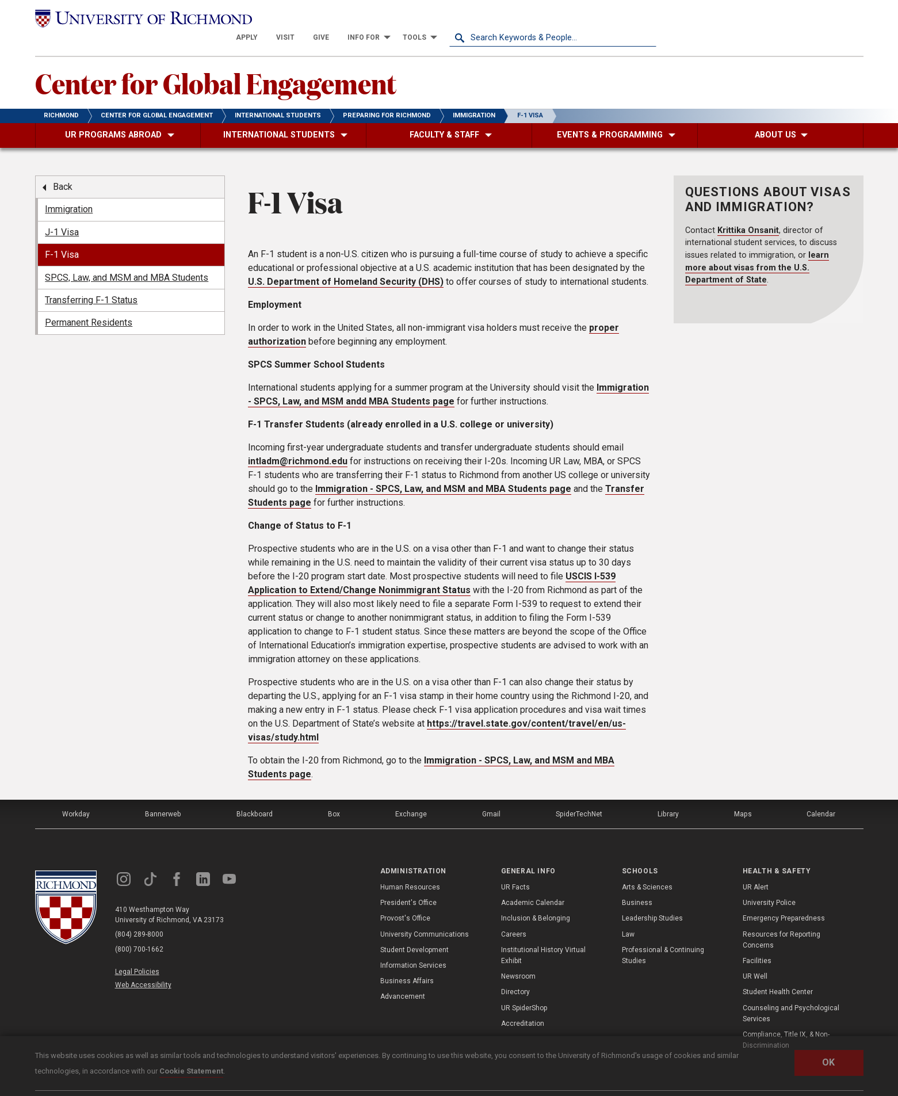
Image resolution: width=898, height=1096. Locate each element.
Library (668, 795)
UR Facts (515, 868)
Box (334, 795)
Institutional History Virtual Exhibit (543, 936)
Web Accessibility (143, 966)
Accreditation (522, 1004)
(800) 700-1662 (139, 930)
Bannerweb (163, 795)
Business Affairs (407, 962)
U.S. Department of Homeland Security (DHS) (346, 262)
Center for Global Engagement (215, 64)
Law (628, 915)
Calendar (821, 795)
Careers (513, 915)
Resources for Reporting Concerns (781, 920)
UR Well (755, 957)
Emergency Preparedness (784, 899)
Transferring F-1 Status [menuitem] (91, 281)
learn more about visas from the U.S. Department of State (757, 248)
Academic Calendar (532, 884)
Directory (515, 973)
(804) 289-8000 (139, 915)
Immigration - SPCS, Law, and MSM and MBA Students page (443, 469)
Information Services (413, 946)
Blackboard (254, 795)
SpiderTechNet (579, 795)
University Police (769, 884)
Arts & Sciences (647, 868)
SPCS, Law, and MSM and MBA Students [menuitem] (126, 258)
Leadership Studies (652, 899)
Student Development (414, 931)
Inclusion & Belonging (535, 899)
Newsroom (518, 957)
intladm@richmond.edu (297, 441)
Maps (742, 795)
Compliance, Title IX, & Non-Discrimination (786, 1020)
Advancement (402, 977)
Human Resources (410, 868)
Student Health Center (778, 973)
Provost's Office (405, 899)
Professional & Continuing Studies (663, 936)
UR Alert (756, 868)
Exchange (411, 795)
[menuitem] (454, 18)
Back (62, 167)
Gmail (492, 795)
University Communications (424, 915)
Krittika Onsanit (748, 211)
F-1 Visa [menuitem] (62, 235)
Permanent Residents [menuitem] (88, 303)
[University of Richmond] (138, 18)
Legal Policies (137, 952)
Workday (76, 795)
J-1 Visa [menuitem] (62, 213)
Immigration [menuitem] (69, 190)
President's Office (408, 884)
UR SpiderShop (524, 988)
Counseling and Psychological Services (791, 993)
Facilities (757, 942)
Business (637, 884)
